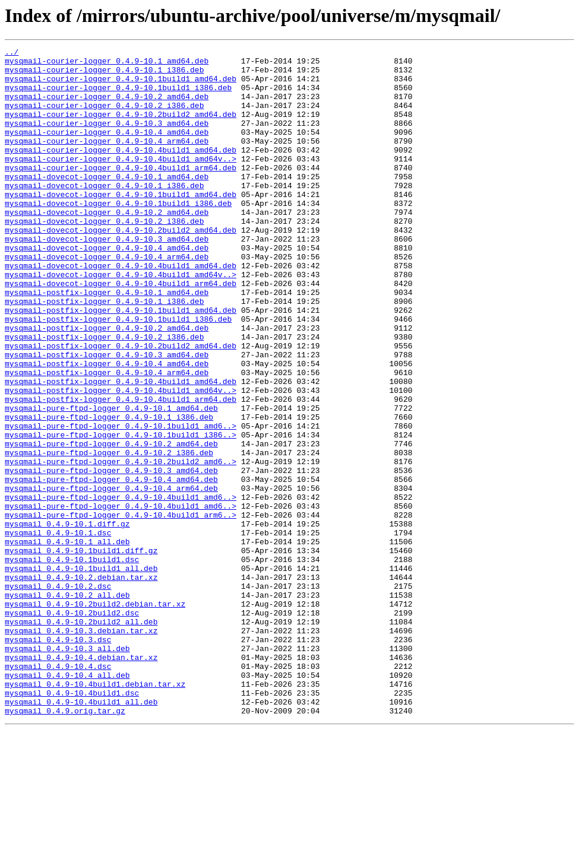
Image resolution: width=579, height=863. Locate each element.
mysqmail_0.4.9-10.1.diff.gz (67, 619)
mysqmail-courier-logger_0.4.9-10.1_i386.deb (104, 74)
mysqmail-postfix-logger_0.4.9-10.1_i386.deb (104, 352)
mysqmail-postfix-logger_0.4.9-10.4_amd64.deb (106, 427)
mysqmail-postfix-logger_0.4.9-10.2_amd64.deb (106, 384)
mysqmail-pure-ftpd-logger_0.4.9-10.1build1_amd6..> (120, 502)
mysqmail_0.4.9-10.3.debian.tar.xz (81, 748)
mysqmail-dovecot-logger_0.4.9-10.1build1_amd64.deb (120, 224)
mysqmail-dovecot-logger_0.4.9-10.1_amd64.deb (106, 203)
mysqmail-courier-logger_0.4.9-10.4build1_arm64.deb (120, 192)
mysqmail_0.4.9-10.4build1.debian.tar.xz (95, 812)
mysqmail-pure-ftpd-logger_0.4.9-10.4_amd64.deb (111, 566)
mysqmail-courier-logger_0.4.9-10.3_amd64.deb (106, 139)
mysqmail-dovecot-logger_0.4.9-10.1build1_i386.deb (118, 235)
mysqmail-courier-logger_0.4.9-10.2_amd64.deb (106, 106)
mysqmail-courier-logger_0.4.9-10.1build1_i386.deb (118, 96)
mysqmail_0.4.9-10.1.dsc (58, 630)
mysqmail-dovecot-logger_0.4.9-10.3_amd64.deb (106, 277)
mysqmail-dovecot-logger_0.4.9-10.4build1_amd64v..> (120, 320)
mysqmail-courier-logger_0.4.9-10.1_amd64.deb (106, 64)
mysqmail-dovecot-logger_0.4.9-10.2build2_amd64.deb (120, 267)
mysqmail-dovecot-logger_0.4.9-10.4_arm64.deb (106, 299)
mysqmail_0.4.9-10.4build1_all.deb (81, 833)
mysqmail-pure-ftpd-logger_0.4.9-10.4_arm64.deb (111, 577)
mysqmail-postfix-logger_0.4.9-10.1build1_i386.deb (118, 374)
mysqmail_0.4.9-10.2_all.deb (67, 705)
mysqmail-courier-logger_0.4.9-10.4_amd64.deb (106, 149)
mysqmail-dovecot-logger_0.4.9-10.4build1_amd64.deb (120, 309)
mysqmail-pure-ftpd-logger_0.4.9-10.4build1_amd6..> (120, 587)
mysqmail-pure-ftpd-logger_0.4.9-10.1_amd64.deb (111, 480)
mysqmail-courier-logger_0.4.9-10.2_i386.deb (104, 117)
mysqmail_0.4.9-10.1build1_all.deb (81, 673)
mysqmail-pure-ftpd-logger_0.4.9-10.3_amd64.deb (111, 555)
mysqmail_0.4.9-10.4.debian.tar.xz (81, 780)
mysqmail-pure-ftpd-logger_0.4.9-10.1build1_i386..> (120, 512)
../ (11, 53)
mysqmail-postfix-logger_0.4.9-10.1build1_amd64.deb (120, 363)
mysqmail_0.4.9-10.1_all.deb (67, 641)
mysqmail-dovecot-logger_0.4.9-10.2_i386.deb (104, 256)
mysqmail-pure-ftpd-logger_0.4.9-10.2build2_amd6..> (120, 545)
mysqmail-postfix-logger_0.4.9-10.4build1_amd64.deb (120, 448)
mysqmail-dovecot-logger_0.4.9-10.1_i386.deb (104, 213)
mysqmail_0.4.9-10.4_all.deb (67, 801)
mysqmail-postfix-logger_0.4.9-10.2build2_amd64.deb (120, 406)
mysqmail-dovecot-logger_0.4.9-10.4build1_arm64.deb (120, 331)
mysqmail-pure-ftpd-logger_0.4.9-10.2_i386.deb (109, 534)
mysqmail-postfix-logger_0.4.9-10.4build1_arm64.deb (120, 470)
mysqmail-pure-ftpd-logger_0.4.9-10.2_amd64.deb (111, 523)
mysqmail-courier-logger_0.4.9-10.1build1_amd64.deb (120, 85)
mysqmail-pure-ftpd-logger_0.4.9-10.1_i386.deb (109, 491)
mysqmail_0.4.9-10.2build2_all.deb (81, 737)
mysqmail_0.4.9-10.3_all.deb (67, 769)
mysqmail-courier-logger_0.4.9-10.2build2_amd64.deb (120, 128)
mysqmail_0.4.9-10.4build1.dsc (72, 822)
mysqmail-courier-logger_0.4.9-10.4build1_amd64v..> (120, 181)
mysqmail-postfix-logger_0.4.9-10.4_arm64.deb (106, 438)
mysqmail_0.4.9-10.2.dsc (58, 694)
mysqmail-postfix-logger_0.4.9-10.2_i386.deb (104, 395)
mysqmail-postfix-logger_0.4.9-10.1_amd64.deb (106, 342)
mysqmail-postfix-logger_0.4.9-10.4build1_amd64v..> (120, 459)
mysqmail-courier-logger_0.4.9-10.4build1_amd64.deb (120, 171)
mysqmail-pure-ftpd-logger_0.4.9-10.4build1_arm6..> (120, 609)
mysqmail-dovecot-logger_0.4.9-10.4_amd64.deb (106, 288)
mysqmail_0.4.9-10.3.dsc (58, 758)
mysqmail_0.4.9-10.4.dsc (58, 790)
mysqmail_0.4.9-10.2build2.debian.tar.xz (95, 715)
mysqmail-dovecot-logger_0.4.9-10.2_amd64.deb (106, 245)
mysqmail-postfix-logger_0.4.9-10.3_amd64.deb (106, 416)
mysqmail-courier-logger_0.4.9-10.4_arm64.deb (106, 160)
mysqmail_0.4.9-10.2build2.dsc (72, 726)
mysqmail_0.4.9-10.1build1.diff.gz (81, 651)
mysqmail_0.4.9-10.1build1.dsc (72, 662)
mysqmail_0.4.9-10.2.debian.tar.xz (81, 683)
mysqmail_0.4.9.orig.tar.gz (65, 844)
